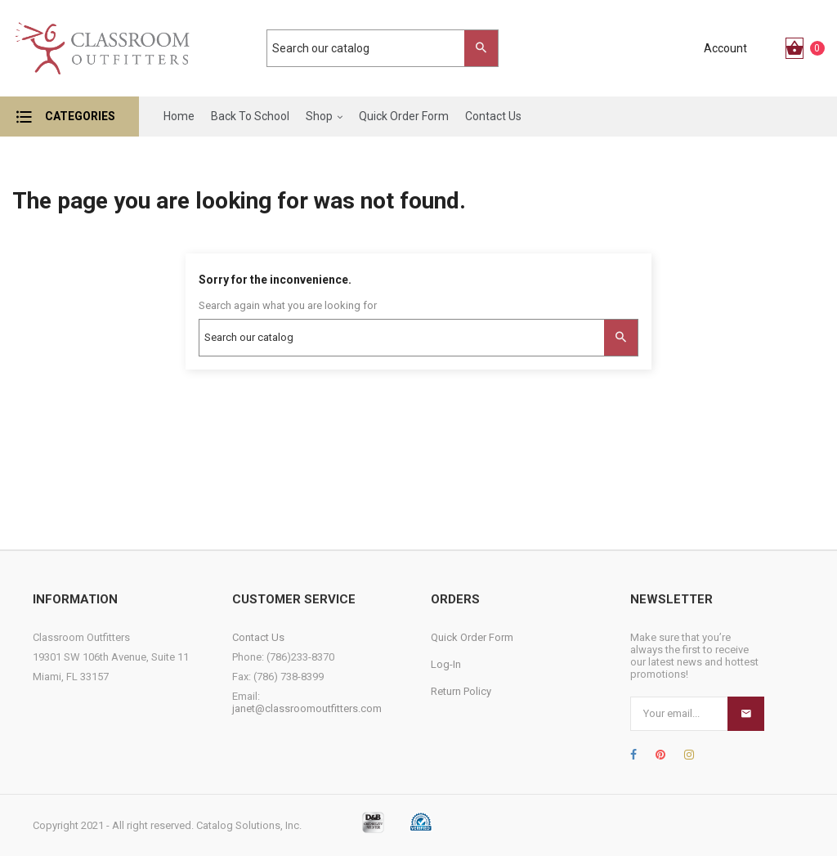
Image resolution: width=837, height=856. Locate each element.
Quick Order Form (472, 637)
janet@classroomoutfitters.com (307, 708)
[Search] (374, 48)
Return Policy (461, 691)
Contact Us (258, 637)
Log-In (446, 664)
